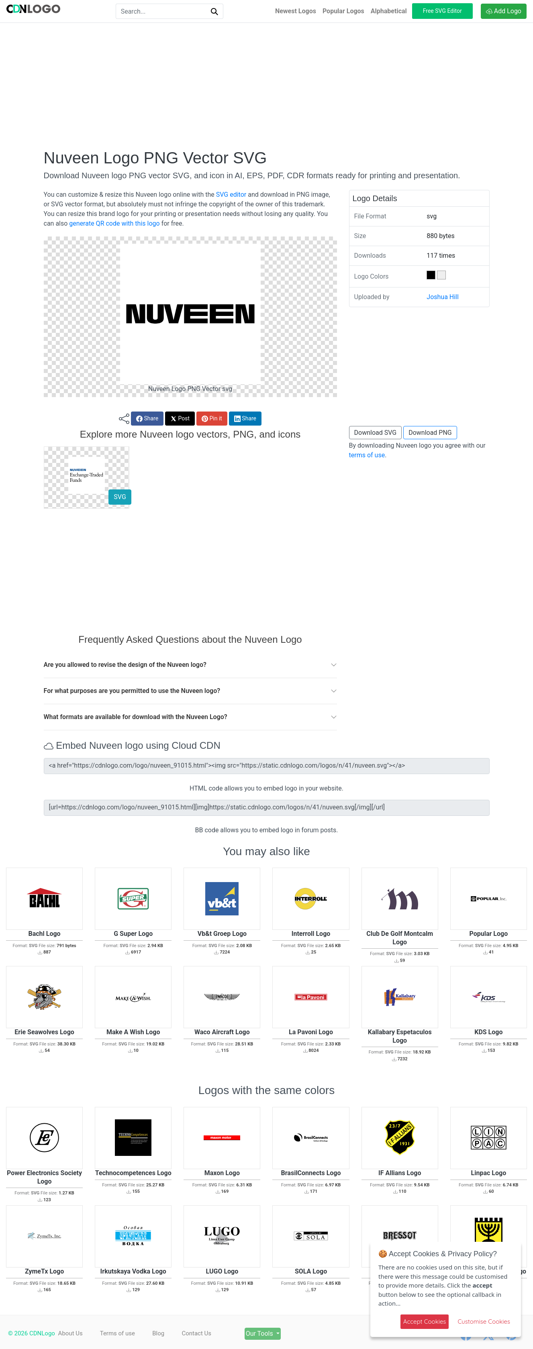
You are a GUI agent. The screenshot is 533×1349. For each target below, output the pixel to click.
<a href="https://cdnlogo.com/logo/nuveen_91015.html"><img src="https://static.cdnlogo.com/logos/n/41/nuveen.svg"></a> (267, 766)
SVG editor (231, 194)
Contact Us (203, 1333)
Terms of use (119, 1333)
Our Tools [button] (271, 1333)
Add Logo (503, 11)
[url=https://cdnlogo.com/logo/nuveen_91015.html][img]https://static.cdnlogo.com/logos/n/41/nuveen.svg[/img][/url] (267, 808)
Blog (163, 1333)
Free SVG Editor (442, 11)
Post (180, 418)
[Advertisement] (267, 85)
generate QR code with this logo (114, 223)
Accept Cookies (424, 1321)
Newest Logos (295, 11)
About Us (70, 1333)
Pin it (212, 418)
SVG (120, 497)
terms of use (367, 455)
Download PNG (430, 432)
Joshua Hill (443, 297)
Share (147, 418)
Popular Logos (343, 11)
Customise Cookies (483, 1321)
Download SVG (375, 432)
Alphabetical (389, 11)
